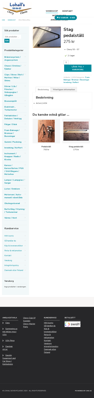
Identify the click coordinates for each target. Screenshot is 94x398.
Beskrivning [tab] (43, 89)
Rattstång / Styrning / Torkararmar (14, 210)
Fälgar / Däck (10, 124)
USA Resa (9, 340)
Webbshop (52, 11)
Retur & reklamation (13, 250)
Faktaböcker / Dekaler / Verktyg (13, 117)
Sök (7, 41)
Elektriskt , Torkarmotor (10, 108)
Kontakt (67, 11)
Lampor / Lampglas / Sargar (14, 181)
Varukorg (8, 260)
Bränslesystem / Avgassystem (12, 58)
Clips (7, 322)
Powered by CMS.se (83, 391)
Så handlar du (10, 240)
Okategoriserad (12, 203)
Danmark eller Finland (13, 270)
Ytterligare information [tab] (64, 89)
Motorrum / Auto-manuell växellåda (13, 196)
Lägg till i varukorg (78, 68)
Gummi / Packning (12, 142)
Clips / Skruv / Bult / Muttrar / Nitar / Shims (14, 77)
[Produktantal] (66, 62)
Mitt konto (59, 15)
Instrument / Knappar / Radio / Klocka (12, 156)
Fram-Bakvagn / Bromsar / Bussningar (77, 78)
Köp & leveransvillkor (13, 245)
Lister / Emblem (12, 188)
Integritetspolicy (11, 265)
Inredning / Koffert (71, 82)
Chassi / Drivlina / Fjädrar (12, 67)
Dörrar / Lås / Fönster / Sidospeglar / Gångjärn (11, 91)
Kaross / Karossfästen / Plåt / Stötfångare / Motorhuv (14, 170)
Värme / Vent (10, 218)
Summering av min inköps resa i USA (9, 331)
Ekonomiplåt (10, 101)
